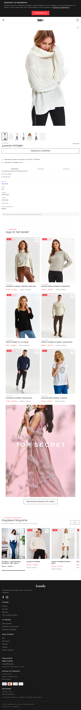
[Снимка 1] (4, 136)
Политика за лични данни (10, 626)
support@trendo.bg (8, 664)
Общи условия (6, 624)
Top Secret (5, 184)
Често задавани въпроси (10, 615)
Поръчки (5, 644)
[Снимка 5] (30, 136)
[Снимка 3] (17, 136)
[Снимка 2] (11, 136)
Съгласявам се (40, 13)
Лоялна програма (7, 650)
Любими (4, 647)
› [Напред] (77, 522)
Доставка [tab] (40, 169)
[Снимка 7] (42, 136)
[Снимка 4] (23, 136)
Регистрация (6, 641)
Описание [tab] (14, 169)
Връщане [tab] (66, 169)
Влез (3, 638)
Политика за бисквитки (9, 629)
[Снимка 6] (36, 136)
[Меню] (3, 20)
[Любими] (78, 28)
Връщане (5, 612)
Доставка (5, 609)
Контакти (4, 606)
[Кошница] (78, 20)
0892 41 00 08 (7, 661)
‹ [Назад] (72, 522)
